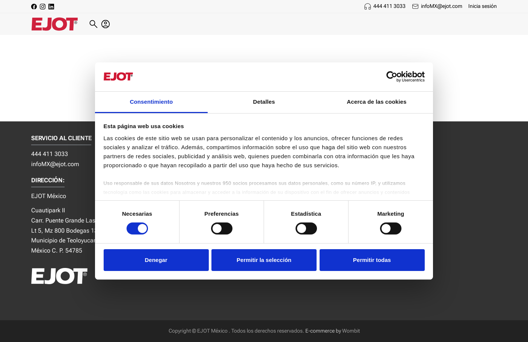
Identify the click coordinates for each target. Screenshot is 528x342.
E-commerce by (323, 331)
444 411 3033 (389, 6)
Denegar (156, 260)
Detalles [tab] (264, 101)
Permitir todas (372, 260)
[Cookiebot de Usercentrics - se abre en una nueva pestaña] (392, 76)
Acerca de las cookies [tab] (377, 101)
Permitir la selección (264, 260)
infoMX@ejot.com (441, 6)
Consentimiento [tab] (151, 101)
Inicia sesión (482, 6)
